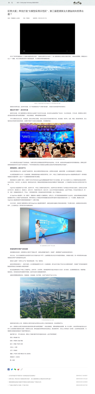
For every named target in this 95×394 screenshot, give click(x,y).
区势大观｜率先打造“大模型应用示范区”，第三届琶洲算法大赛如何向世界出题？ (30, 379)
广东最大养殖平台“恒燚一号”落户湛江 (19, 385)
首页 (18, 2)
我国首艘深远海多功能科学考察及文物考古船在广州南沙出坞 (25, 382)
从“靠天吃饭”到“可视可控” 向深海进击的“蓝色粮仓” (22, 375)
